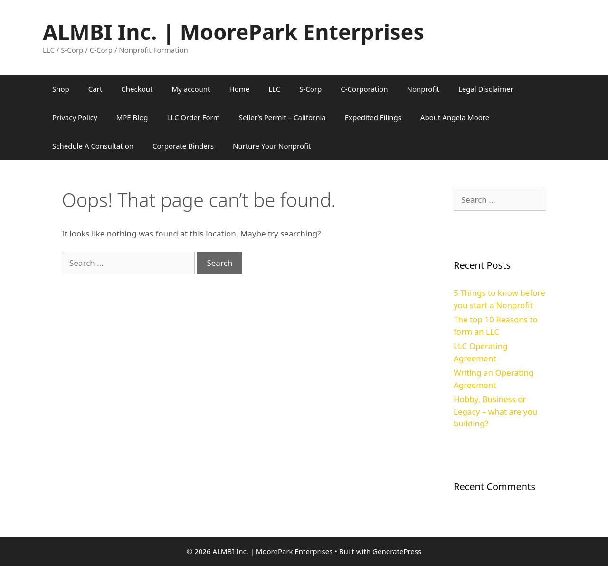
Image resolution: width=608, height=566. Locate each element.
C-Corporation (364, 89)
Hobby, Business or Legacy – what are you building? (495, 411)
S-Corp (310, 89)
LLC (274, 89)
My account (191, 89)
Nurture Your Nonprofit (272, 146)
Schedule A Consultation (92, 146)
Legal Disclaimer (485, 89)
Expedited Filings (373, 117)
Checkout (136, 89)
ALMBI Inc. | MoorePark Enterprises (233, 31)
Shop (60, 89)
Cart (95, 89)
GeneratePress (396, 551)
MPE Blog (132, 117)
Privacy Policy (74, 117)
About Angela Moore (454, 117)
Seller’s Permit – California (282, 117)
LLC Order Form (193, 117)
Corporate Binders (183, 146)
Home (239, 89)
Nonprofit (423, 89)
